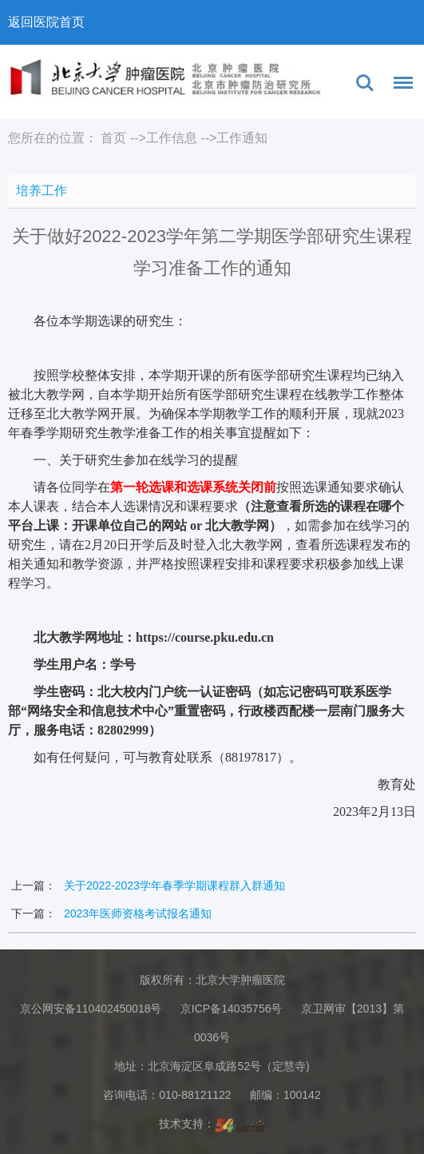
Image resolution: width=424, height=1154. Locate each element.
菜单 (399, 85)
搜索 (364, 83)
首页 (113, 138)
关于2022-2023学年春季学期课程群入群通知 (174, 885)
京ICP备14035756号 (231, 1008)
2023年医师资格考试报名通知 (138, 913)
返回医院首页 (46, 22)
